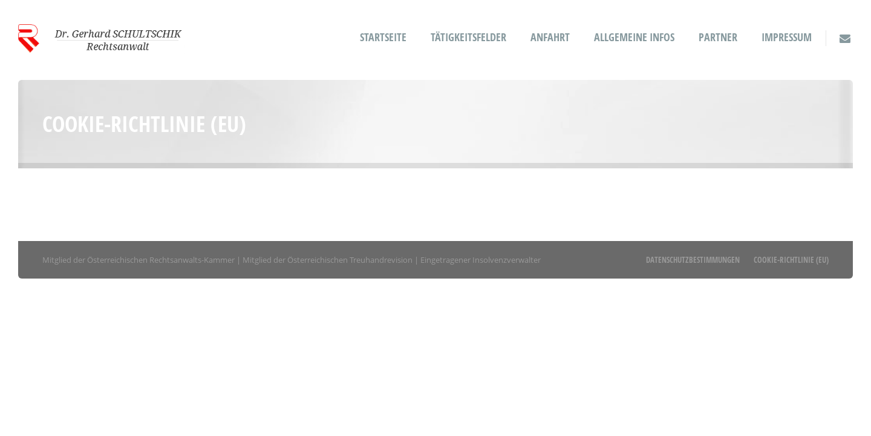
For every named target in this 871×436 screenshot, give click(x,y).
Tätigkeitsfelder (468, 37)
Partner (718, 37)
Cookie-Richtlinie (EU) (791, 259)
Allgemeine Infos (634, 37)
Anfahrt (550, 37)
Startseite (383, 37)
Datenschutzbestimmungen (693, 259)
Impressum (787, 37)
